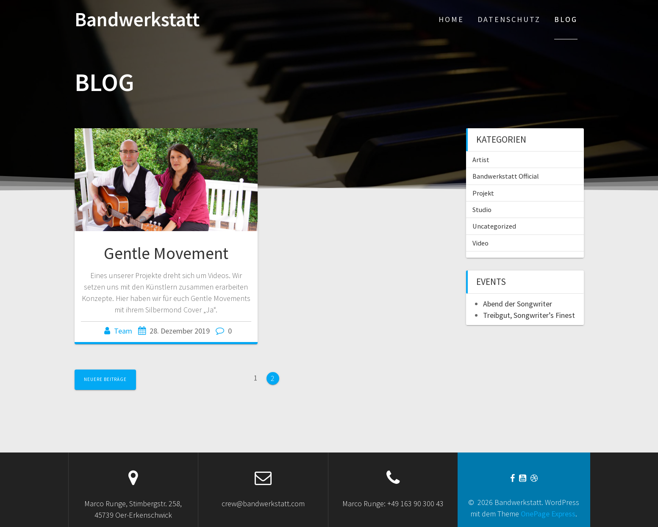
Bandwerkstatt (137, 20)
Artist (480, 159)
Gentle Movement (166, 253)
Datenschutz (509, 19)
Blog (565, 19)
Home (451, 19)
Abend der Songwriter (517, 304)
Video (480, 243)
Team (123, 331)
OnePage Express (548, 514)
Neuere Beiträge (105, 379)
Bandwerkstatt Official (505, 176)
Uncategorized (494, 226)
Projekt (483, 193)
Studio (481, 209)
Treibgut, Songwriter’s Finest (529, 315)
